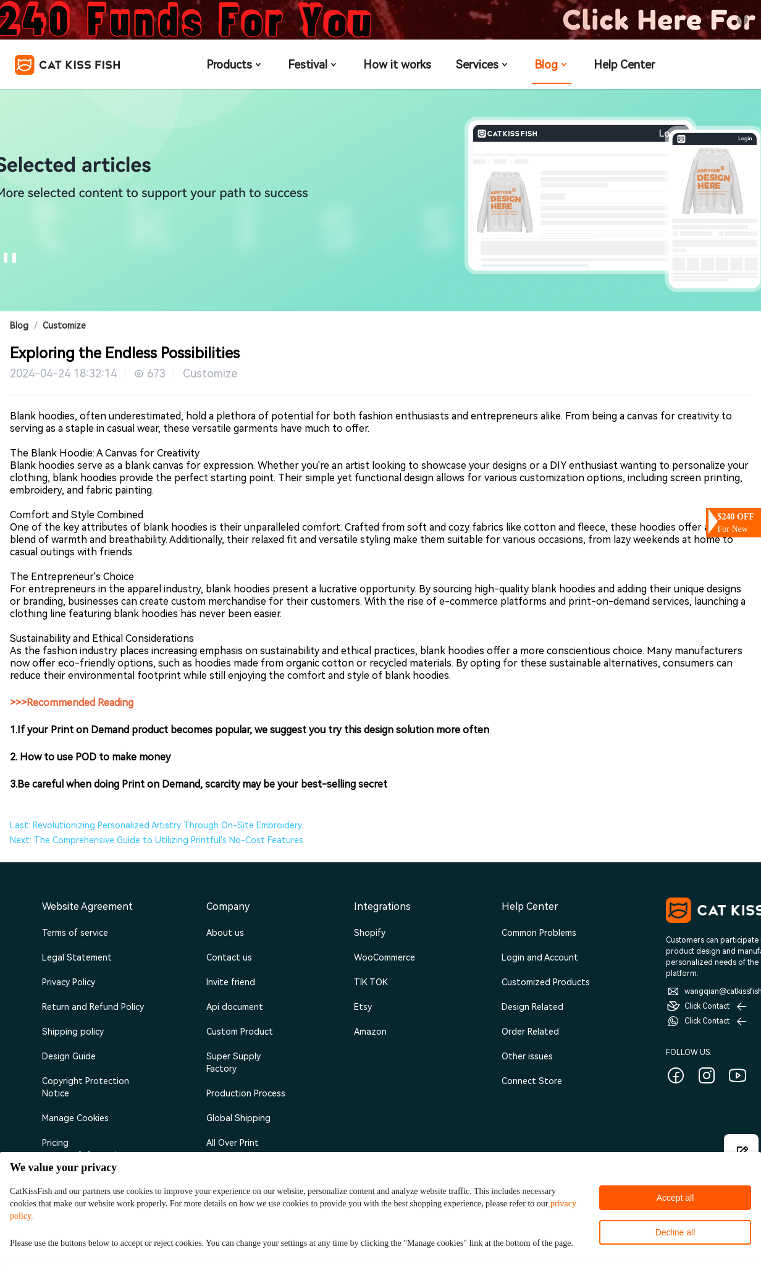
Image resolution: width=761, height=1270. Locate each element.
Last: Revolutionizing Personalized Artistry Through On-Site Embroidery (156, 825)
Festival (313, 64)
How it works (397, 64)
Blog (551, 64)
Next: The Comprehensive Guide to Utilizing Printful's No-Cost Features (156, 840)
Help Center (624, 64)
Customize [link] (64, 325)
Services (483, 64)
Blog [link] (19, 325)
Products (234, 64)
